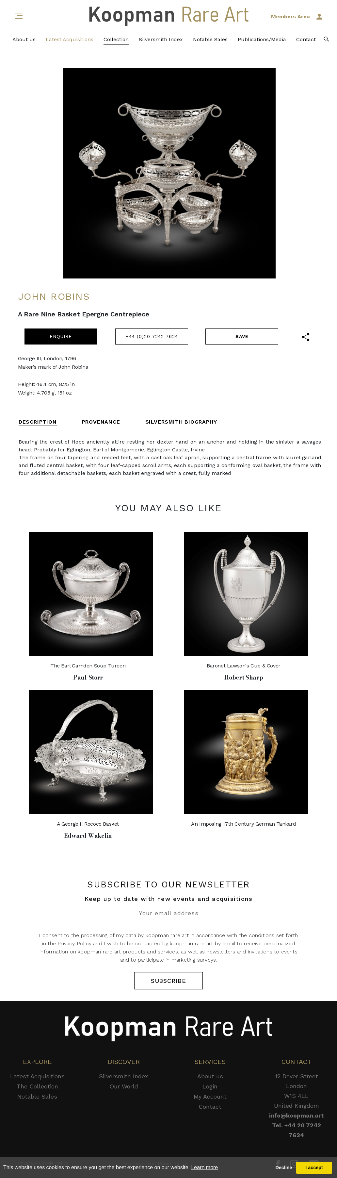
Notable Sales (210, 39)
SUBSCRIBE (168, 980)
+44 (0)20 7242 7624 (152, 336)
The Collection (37, 1086)
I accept (314, 1167)
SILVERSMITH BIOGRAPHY (181, 422)
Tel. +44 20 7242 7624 (296, 1130)
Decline (283, 1167)
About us (24, 39)
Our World (123, 1086)
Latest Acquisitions (69, 39)
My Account (210, 1096)
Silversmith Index (161, 39)
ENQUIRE (61, 336)
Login (209, 1086)
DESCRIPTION (38, 422)
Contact (306, 39)
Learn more (204, 1167)
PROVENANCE (101, 422)
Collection (116, 39)
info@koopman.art (296, 1115)
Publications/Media (262, 39)
